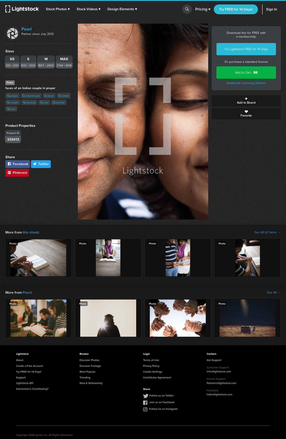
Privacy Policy (151, 366)
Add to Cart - (246, 72)
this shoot (30, 232)
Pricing (202, 9)
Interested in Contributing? (32, 389)
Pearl (26, 29)
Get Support (214, 360)
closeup (29, 102)
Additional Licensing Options (246, 83)
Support (21, 377)
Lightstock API (24, 383)
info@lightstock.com (219, 371)
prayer (12, 96)
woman (59, 102)
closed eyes (31, 96)
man (44, 102)
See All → (274, 292)
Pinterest (17, 172)
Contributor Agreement (157, 377)
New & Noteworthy (91, 383)
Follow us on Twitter (161, 395)
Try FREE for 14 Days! (236, 9)
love (11, 109)
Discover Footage (90, 366)
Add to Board (246, 101)
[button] (58, 9)
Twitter (41, 163)
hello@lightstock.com (219, 394)
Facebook (17, 163)
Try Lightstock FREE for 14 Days (246, 49)
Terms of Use (151, 360)
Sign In (271, 9)
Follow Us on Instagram (163, 409)
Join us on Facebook (161, 402)
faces (49, 96)
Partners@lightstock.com (221, 383)
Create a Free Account (29, 366)
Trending (85, 377)
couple (13, 102)
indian (63, 96)
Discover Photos (89, 360)
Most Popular (87, 371)
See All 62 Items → (267, 232)
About (19, 360)
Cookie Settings (152, 371)
